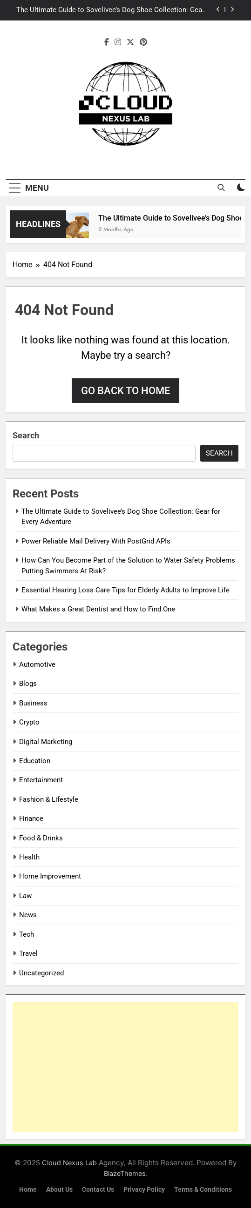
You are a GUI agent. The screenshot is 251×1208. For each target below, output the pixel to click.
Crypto (29, 722)
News (28, 915)
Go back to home (125, 390)
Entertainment (41, 780)
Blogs (28, 683)
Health (29, 857)
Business (33, 703)
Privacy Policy (144, 1190)
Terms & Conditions (203, 1190)
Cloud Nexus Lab (69, 1163)
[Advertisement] (125, 1067)
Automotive (37, 664)
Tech (26, 934)
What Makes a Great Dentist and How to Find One (98, 609)
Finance (31, 818)
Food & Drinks (41, 838)
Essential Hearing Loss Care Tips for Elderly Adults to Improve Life (125, 590)
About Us (59, 1190)
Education (34, 761)
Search (26, 435)
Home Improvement (50, 876)
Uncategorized (41, 973)
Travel (28, 953)
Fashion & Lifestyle (48, 799)
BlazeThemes (125, 1173)
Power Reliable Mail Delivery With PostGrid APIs (95, 541)
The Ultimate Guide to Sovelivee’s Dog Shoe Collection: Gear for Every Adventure (110, 10)
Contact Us (98, 1190)
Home (28, 1190)
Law (25, 896)
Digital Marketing (45, 742)
